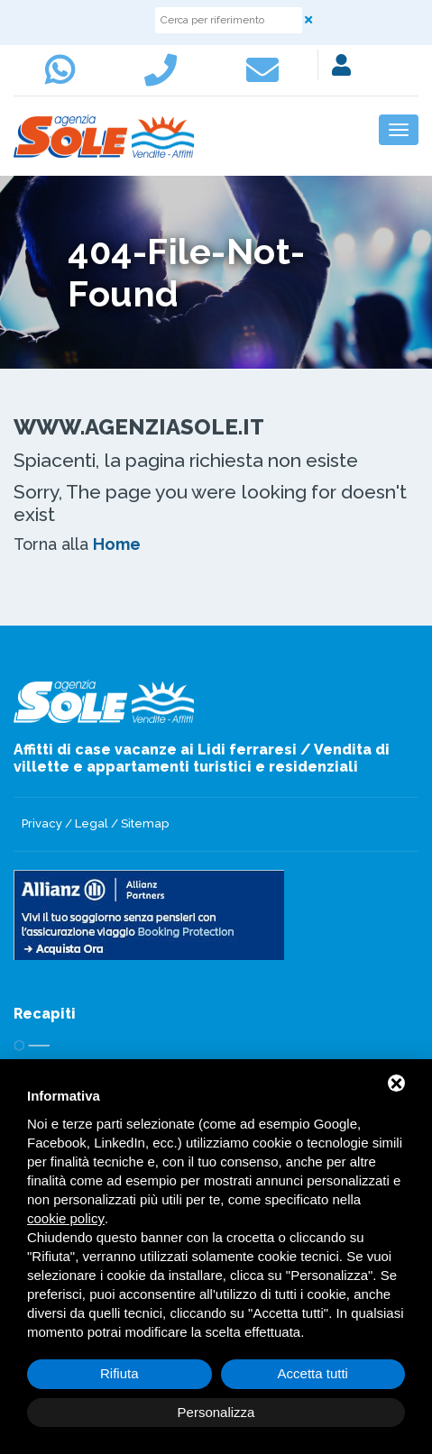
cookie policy (66, 1218)
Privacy (42, 823)
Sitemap (145, 823)
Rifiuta (119, 1373)
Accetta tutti (313, 1373)
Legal (91, 823)
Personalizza (216, 1412)
